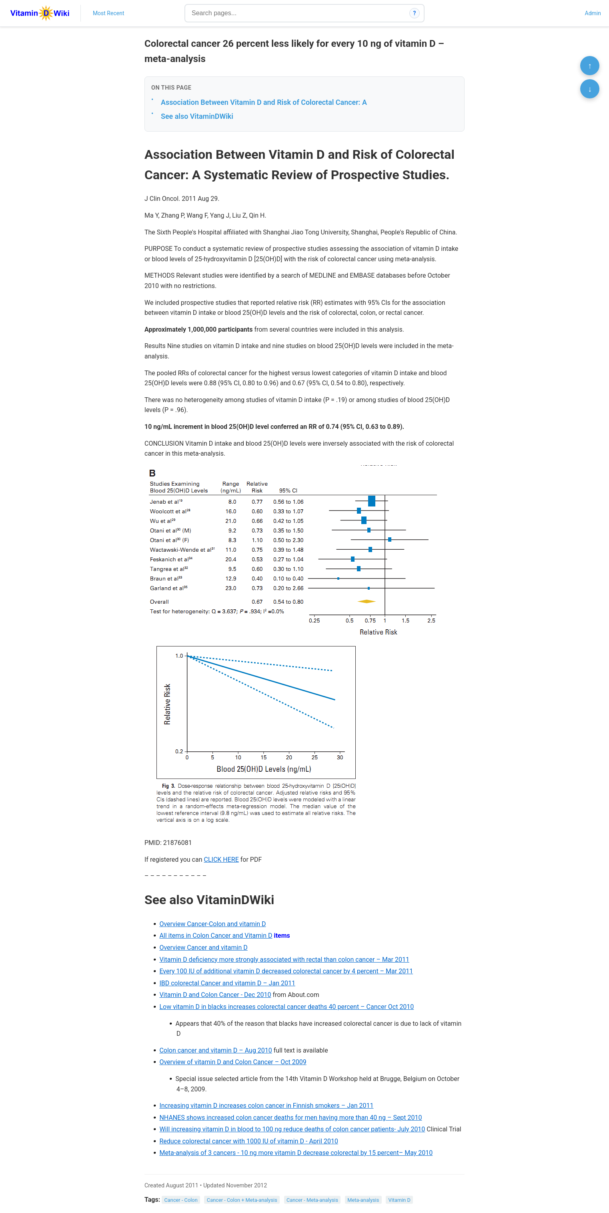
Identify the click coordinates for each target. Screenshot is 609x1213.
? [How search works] (414, 13)
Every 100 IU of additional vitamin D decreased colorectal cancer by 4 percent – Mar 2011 (286, 971)
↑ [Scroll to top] (590, 65)
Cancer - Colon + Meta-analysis (242, 1200)
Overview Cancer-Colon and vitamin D (212, 924)
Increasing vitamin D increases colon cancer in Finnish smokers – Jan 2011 (266, 1105)
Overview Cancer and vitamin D (203, 947)
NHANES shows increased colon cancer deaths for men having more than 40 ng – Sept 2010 (290, 1117)
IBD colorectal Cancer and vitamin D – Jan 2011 (227, 983)
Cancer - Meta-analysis (312, 1200)
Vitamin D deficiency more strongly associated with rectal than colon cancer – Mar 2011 (284, 959)
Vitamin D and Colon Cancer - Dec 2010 (215, 995)
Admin (593, 13)
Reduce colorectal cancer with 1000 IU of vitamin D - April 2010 (248, 1141)
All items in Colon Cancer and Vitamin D (215, 935)
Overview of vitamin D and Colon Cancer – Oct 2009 (232, 1062)
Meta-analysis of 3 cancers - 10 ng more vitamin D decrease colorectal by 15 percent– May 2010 (296, 1153)
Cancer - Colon (181, 1200)
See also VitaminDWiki (197, 116)
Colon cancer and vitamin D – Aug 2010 (215, 1050)
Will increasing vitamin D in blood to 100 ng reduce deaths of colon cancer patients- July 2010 (292, 1129)
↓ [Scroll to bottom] (590, 88)
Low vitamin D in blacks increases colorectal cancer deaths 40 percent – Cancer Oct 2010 (286, 1007)
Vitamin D (399, 1200)
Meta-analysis (363, 1200)
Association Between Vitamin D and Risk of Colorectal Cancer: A (264, 102)
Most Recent (108, 13)
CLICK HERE (221, 859)
